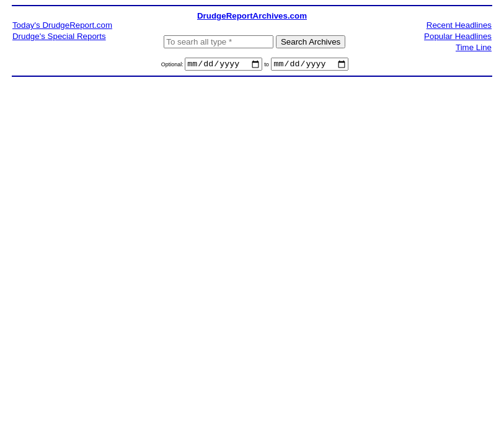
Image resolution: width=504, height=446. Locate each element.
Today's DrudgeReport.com (62, 25)
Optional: (173, 66)
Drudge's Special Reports (59, 36)
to (266, 66)
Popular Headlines (458, 36)
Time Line (474, 47)
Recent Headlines (459, 25)
